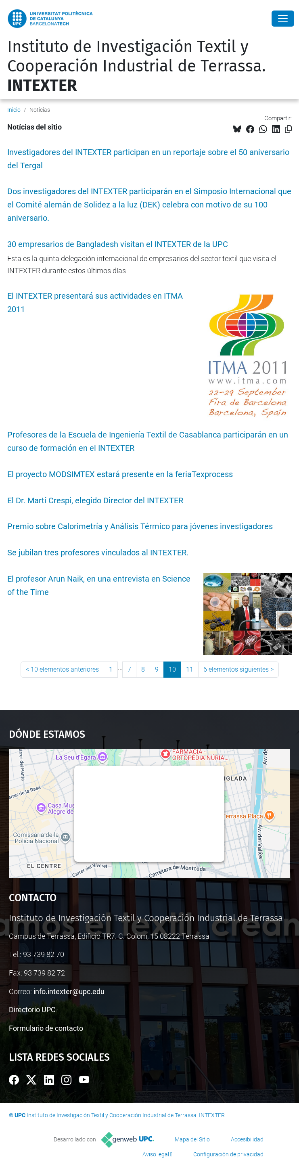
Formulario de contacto (46, 1028)
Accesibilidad (247, 1139)
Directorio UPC (32, 1009)
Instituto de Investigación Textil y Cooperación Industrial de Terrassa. (136, 66)
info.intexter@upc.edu (69, 991)
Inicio (14, 110)
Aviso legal (155, 1154)
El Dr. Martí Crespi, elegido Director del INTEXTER (95, 500)
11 (189, 669)
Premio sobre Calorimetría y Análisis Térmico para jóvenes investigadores (140, 526)
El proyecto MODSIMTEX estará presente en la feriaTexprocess (120, 474)
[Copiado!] (288, 129)
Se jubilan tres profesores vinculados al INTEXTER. (97, 552)
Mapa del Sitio (192, 1139)
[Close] (283, 18)
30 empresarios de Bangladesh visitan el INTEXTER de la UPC (117, 244)
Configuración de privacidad (228, 1154)
